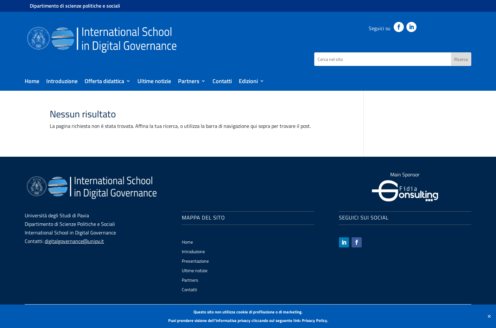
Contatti (222, 82)
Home (32, 82)
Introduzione (62, 82)
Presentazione (195, 261)
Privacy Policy (314, 320)
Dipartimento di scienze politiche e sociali (75, 6)
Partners (188, 82)
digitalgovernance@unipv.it (74, 241)
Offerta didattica (104, 82)
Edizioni (248, 82)
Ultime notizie (154, 82)
